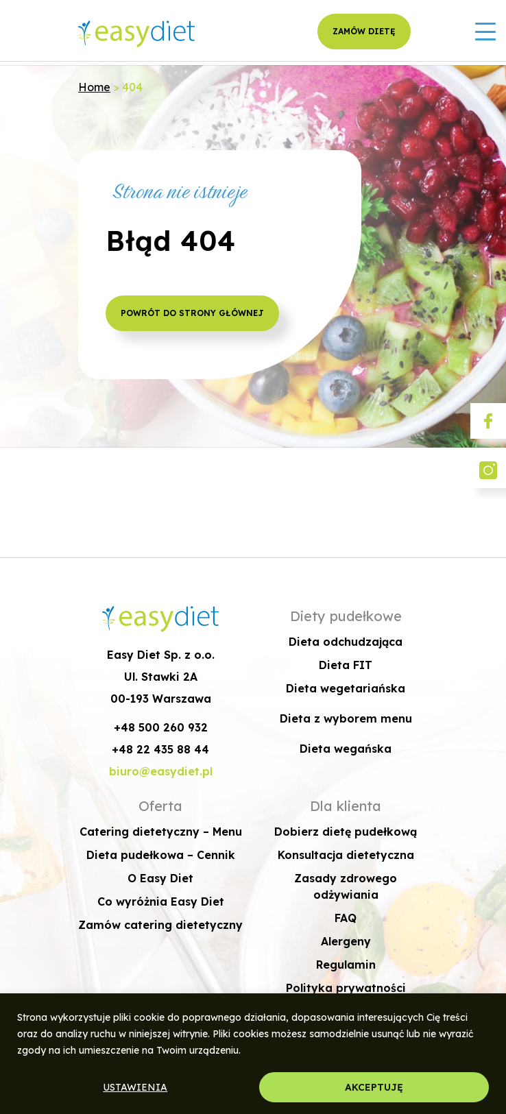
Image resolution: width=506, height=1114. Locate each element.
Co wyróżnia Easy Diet (160, 901)
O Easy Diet (160, 878)
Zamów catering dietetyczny (160, 925)
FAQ (346, 918)
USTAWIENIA (135, 1087)
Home (94, 87)
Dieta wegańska (345, 748)
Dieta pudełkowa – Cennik (160, 855)
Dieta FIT (345, 665)
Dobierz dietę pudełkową (345, 831)
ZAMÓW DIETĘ (364, 31)
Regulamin (346, 964)
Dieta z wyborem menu (346, 718)
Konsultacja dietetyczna (346, 855)
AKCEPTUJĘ (374, 1087)
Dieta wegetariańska (345, 688)
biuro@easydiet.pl (161, 771)
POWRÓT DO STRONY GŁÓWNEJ (192, 313)
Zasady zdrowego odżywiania (345, 886)
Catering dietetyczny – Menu (161, 831)
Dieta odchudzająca (345, 642)
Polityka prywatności (346, 988)
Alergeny (346, 941)
